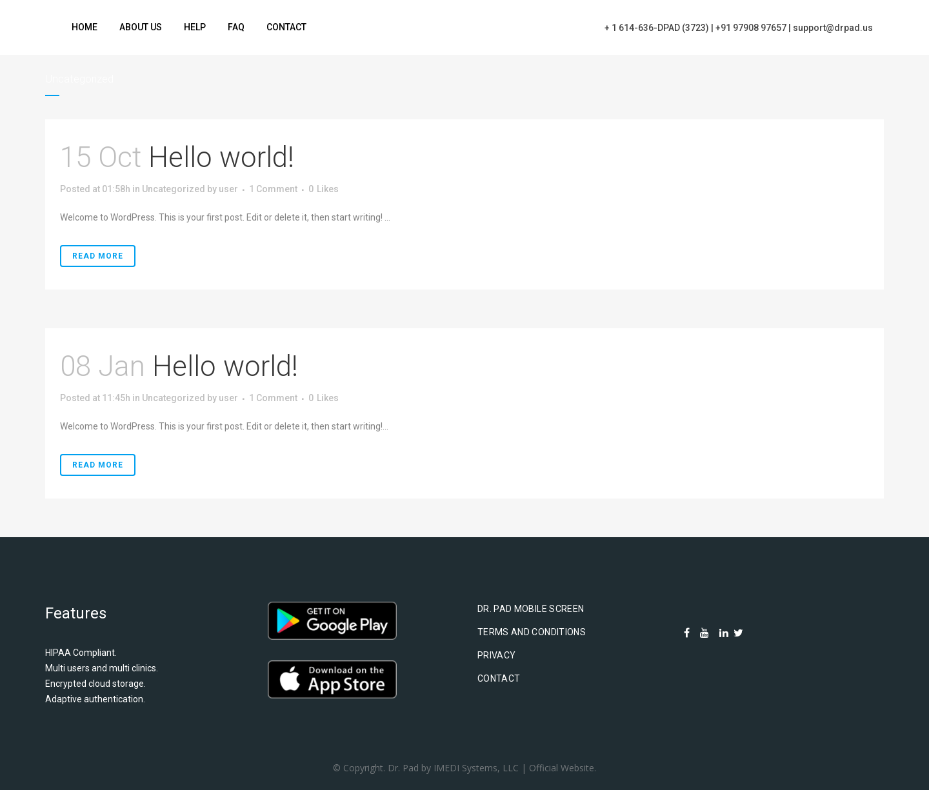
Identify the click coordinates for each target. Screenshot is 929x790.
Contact (498, 678)
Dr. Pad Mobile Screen (530, 609)
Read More (97, 256)
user (228, 189)
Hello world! (221, 157)
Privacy (496, 655)
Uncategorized (173, 189)
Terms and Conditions (531, 632)
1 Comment (273, 189)
